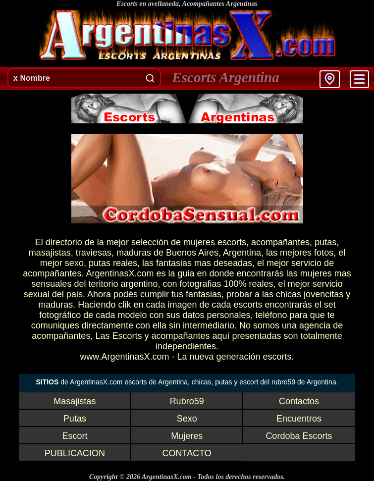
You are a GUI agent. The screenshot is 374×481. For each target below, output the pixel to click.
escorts (231, 242)
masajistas (50, 253)
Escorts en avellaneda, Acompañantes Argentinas (187, 3)
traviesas (93, 253)
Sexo (187, 419)
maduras (133, 253)
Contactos (299, 401)
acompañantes (280, 242)
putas (325, 242)
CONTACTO (186, 453)
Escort (74, 436)
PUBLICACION (75, 453)
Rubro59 (187, 401)
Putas (74, 419)
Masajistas (74, 401)
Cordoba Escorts (299, 436)
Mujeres (187, 436)
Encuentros (298, 419)
